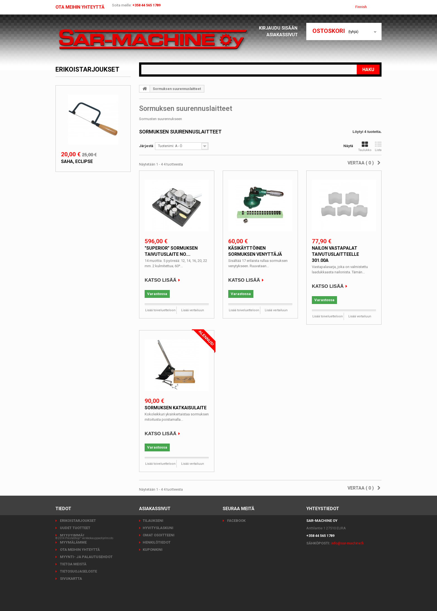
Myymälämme (73, 542)
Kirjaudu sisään (280, 28)
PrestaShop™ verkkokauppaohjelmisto (89, 595)
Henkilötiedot (157, 542)
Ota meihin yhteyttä (80, 7)
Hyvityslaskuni (158, 528)
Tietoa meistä (72, 564)
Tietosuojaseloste (78, 571)
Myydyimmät (72, 535)
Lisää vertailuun (192, 310)
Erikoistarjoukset (87, 69)
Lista (378, 146)
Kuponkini (152, 549)
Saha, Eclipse (77, 161)
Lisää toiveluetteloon (160, 310)
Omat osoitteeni (158, 535)
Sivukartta (70, 578)
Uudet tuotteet (74, 528)
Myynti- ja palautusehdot (86, 557)
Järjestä (146, 146)
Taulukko (365, 146)
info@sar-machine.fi (347, 543)
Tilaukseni (153, 521)
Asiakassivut (283, 34)
